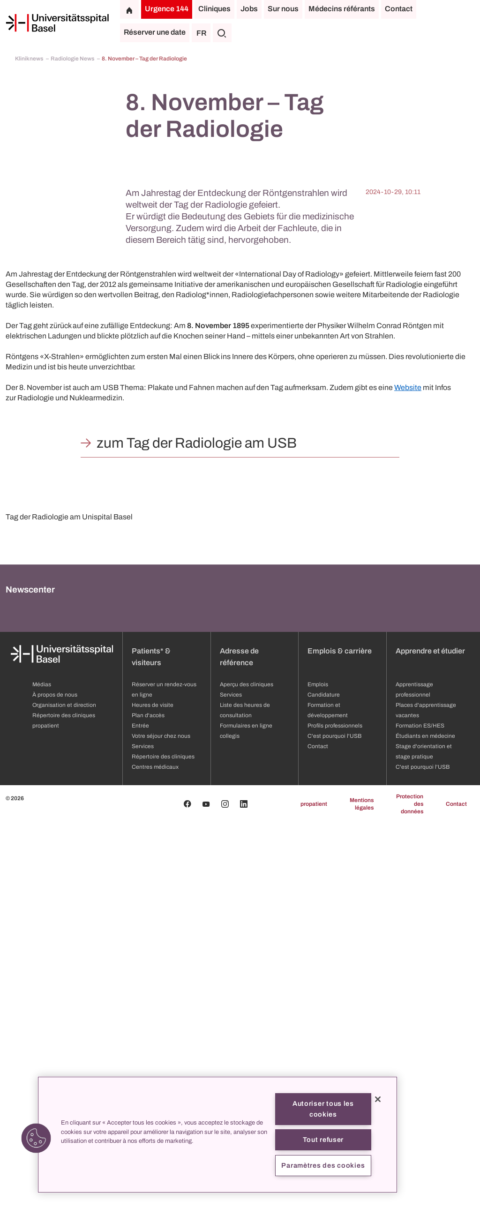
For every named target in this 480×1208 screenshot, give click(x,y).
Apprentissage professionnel (414, 1074)
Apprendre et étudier (430, 1036)
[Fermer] (378, 1099)
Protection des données (409, 1189)
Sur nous (283, 9)
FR (201, 33)
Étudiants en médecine (425, 1121)
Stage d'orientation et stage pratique (424, 1136)
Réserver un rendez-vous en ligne (164, 1074)
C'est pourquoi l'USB (423, 1152)
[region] (218, 1134)
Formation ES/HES (420, 1111)
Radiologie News (73, 58)
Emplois (318, 1069)
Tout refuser (323, 1139)
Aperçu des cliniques (246, 1069)
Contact (398, 9)
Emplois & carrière (340, 1036)
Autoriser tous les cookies (323, 1109)
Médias (41, 1069)
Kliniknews (29, 58)
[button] (36, 1138)
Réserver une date (155, 32)
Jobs (249, 9)
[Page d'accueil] (57, 23)
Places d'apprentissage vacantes (426, 1095)
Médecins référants (341, 9)
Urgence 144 (166, 9)
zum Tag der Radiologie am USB (197, 442)
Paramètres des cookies (323, 1165)
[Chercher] (222, 32)
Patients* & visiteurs (151, 1042)
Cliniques (214, 9)
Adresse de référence (239, 1042)
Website (407, 387)
